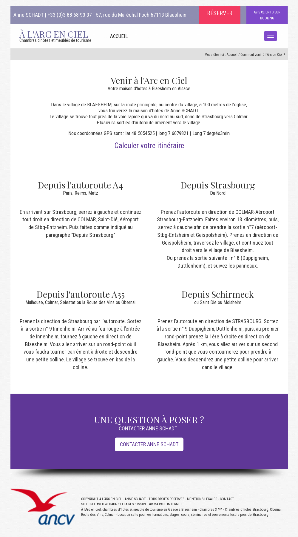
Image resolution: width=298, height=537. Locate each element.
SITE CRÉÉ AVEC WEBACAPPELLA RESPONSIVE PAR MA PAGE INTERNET (131, 504)
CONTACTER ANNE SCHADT (149, 444)
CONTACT (227, 499)
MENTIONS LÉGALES (202, 499)
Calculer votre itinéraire (149, 145)
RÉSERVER (219, 13)
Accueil (232, 55)
